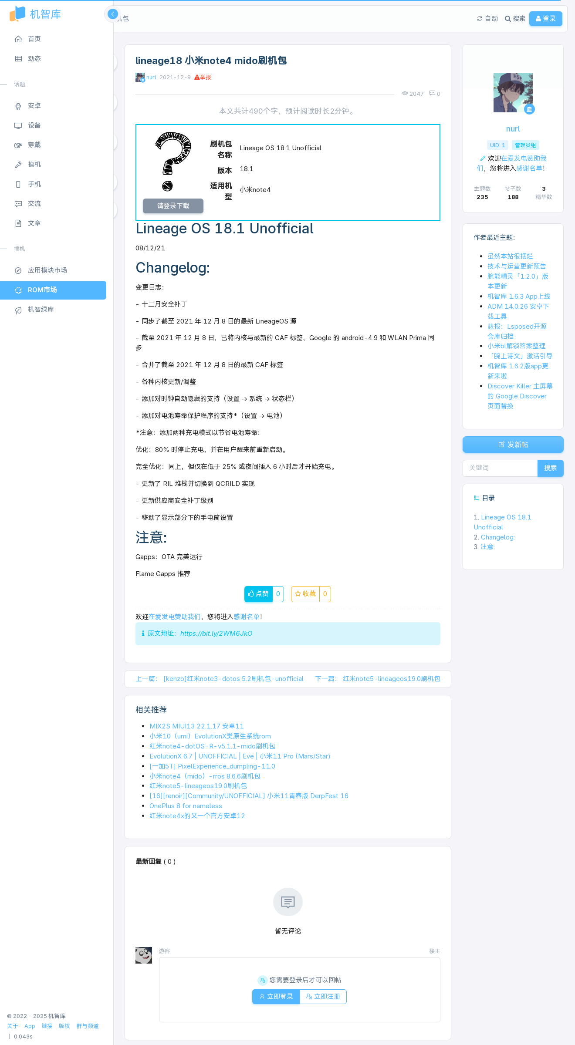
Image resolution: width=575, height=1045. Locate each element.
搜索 (548, 473)
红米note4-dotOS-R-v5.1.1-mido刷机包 (212, 748)
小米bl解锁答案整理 (516, 346)
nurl (151, 77)
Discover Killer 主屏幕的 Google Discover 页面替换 (520, 396)
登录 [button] (534, 18)
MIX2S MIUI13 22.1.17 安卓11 (196, 728)
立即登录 (273, 998)
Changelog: (495, 542)
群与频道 (87, 1026)
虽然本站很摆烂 (510, 256)
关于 (12, 1026)
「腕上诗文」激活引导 (520, 356)
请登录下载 (173, 206)
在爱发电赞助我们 (175, 619)
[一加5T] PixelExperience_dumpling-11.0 (212, 768)
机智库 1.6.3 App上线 (519, 296)
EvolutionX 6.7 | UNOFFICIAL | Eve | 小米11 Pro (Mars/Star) (240, 758)
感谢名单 (246, 619)
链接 (47, 1026)
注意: (484, 552)
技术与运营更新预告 (516, 266)
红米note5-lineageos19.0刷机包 (198, 788)
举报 (202, 77)
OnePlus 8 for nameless (185, 808)
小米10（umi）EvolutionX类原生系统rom (210, 738)
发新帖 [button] (513, 447)
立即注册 (325, 998)
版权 (64, 1026)
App (29, 1026)
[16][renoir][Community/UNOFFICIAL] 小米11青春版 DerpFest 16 (248, 798)
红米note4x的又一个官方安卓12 (197, 818)
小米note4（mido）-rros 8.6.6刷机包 (204, 778)
